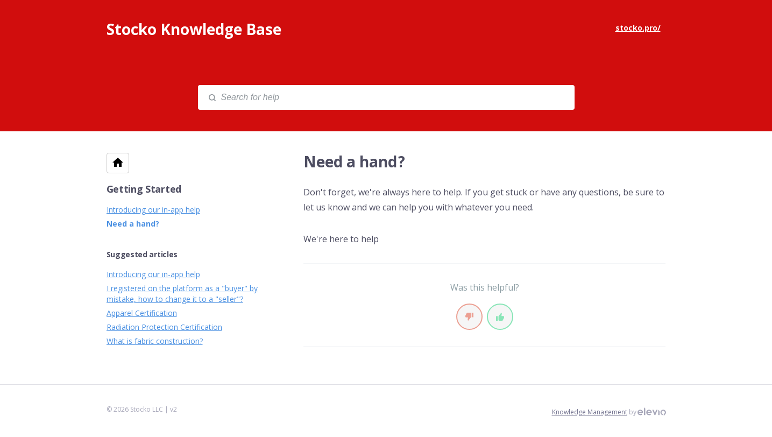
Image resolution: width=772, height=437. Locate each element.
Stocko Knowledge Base (194, 29)
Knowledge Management (589, 412)
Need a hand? (133, 224)
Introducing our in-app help (153, 210)
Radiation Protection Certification (164, 327)
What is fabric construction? (155, 341)
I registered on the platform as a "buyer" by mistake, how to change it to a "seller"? (182, 293)
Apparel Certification (142, 313)
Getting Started (144, 188)
